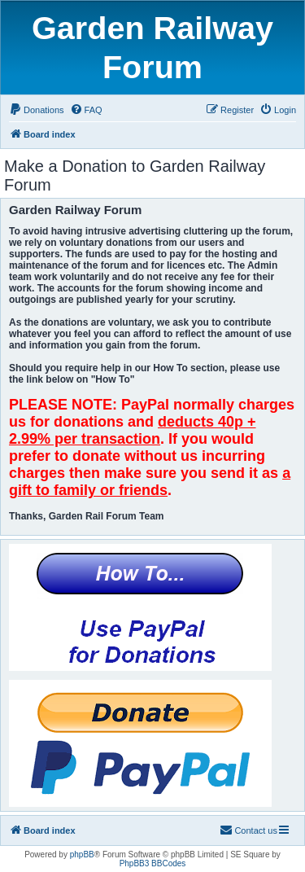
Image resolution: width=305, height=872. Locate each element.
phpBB (82, 854)
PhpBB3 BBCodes (153, 863)
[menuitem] (36, 110)
